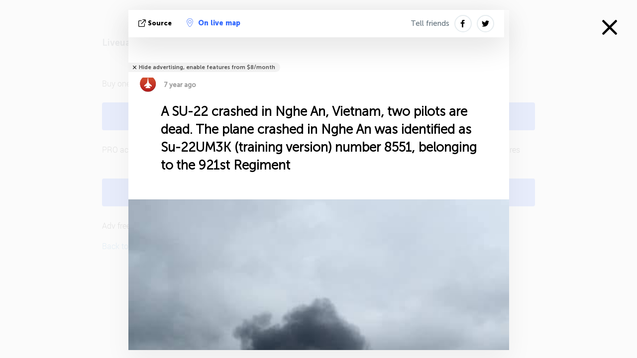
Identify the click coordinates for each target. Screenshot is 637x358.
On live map (213, 22)
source (156, 23)
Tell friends (430, 23)
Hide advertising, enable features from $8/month (207, 67)
